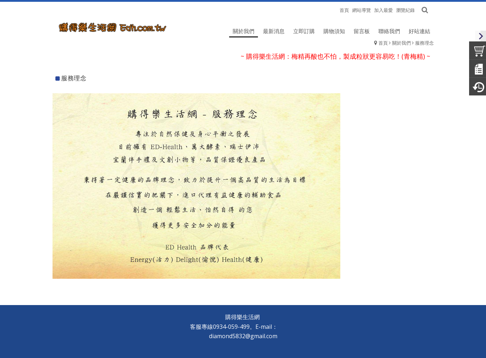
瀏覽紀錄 (405, 10)
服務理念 (424, 43)
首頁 (383, 43)
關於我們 (401, 43)
